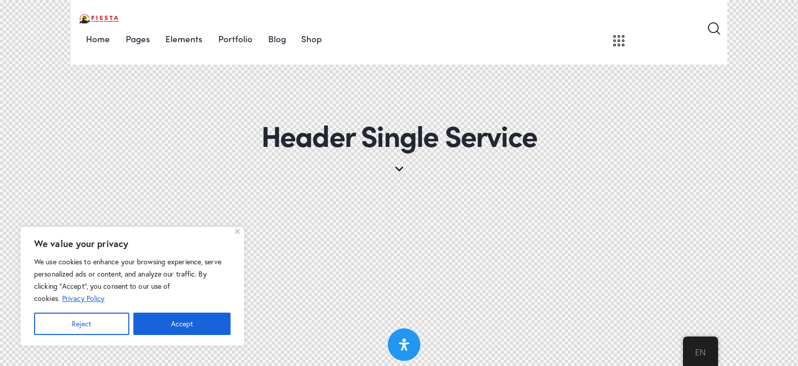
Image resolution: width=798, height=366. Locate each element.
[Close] (237, 231)
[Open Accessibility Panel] (404, 344)
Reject (81, 323)
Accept (182, 323)
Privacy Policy (83, 298)
